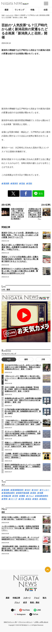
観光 (36, 499)
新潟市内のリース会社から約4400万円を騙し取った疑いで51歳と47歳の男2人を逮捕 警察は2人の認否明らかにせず (20, 271)
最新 (6, 10)
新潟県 (6, 184)
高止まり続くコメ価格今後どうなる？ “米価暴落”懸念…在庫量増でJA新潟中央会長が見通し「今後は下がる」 (20, 247)
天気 (22, 499)
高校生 (44, 499)
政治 (29, 499)
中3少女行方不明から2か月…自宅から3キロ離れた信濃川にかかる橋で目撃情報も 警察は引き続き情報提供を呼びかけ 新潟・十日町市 (23, 367)
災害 (16, 496)
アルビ (36, 598)
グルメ (31, 496)
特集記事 (7, 496)
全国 (45, 10)
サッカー (45, 490)
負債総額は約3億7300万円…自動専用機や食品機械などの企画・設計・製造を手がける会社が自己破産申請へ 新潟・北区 (23, 400)
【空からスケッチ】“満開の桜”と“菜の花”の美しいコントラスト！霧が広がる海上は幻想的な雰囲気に (22, 378)
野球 (5, 499)
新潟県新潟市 (18, 490)
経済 (25, 602)
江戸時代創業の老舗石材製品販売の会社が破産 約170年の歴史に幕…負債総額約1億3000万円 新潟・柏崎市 (23, 411)
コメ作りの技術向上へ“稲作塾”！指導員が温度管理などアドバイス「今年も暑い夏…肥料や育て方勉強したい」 (20, 528)
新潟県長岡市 (42, 496)
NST (28, 490)
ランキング (19, 10)
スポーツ (27, 598)
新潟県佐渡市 (9, 493)
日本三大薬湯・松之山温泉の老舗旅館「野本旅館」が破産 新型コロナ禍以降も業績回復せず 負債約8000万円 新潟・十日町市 (22, 389)
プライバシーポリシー (25, 622)
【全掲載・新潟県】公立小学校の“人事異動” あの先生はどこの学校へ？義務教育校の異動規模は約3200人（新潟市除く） (23, 455)
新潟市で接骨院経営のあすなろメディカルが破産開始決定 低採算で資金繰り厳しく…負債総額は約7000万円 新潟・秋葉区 (22, 466)
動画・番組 (34, 602)
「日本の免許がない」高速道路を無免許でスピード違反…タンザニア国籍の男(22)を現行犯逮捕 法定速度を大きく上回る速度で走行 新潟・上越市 (23, 422)
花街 (30, 184)
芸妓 (23, 184)
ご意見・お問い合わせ (41, 622)
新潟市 (15, 184)
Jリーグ (14, 499)
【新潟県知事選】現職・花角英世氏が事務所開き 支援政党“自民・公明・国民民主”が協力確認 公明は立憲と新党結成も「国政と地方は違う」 (20, 548)
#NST (36, 490)
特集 (32, 10)
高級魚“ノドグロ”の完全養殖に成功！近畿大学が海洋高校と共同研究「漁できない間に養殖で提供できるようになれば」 (20, 259)
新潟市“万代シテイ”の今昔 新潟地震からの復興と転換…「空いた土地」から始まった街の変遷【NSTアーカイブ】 (20, 235)
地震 (41, 493)
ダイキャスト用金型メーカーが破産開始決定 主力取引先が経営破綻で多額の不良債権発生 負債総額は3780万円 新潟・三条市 (22, 433)
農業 (23, 496)
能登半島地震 (23, 493)
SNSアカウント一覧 (10, 622)
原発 (34, 493)
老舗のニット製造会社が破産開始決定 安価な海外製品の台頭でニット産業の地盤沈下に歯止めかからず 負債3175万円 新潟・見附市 (22, 444)
